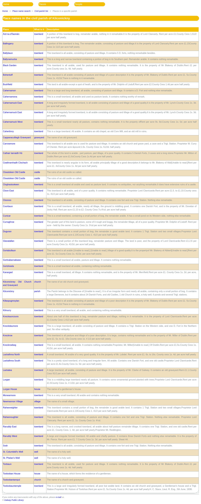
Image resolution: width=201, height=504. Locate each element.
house (37, 389)
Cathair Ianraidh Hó (12, 153)
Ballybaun (8, 53)
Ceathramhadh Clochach (15, 162)
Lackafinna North (11, 354)
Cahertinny (8, 131)
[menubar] (56, 4)
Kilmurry (7, 310)
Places (42, 4)
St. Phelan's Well (11, 458)
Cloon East (8, 190)
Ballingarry (8, 43)
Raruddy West (10, 436)
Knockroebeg (9, 345)
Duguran (7, 231)
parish (37, 291)
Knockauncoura (10, 316)
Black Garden (9, 65)
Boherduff (8, 75)
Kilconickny (8, 291)
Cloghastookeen (11, 184)
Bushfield (7, 84)
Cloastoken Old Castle (14, 172)
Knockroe (7, 335)
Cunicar (7, 216)
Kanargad (8, 272)
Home (6, 4)
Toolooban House (11, 473)
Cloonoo (7, 200)
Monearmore (9, 395)
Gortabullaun (9, 250)
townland (38, 34)
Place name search (21, 11)
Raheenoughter (10, 417)
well (36, 452)
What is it (39, 29)
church (37, 282)
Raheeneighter (10, 407)
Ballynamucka (10, 59)
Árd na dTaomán (11, 34)
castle (37, 172)
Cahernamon (9, 90)
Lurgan (6, 379)
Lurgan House (10, 389)
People (78, 4)
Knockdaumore (10, 326)
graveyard (39, 137)
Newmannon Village (13, 401)
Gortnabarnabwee (12, 260)
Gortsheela (8, 266)
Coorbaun (8, 206)
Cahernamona (10, 96)
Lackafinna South (11, 360)
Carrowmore (9, 143)
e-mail (58, 497)
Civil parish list (41, 11)
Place (6, 29)
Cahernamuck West (12, 122)
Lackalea (7, 370)
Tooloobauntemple (12, 486)
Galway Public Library (14, 500)
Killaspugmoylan (11, 301)
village (37, 401)
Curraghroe (8, 222)
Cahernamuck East (12, 103)
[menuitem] (20, 4)
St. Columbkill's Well (13, 452)
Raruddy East (9, 426)
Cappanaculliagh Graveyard (17, 137)
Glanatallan (8, 241)
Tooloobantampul (11, 480)
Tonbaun (7, 464)
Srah (5, 445)
